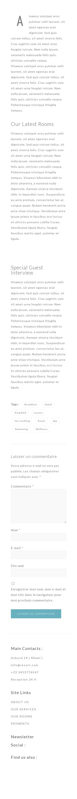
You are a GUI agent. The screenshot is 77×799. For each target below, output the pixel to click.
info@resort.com (24, 665)
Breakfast (30, 404)
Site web (17, 566)
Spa (55, 420)
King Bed (20, 412)
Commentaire (22, 486)
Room (41, 420)
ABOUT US (20, 702)
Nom (15, 530)
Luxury (38, 412)
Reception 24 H (24, 679)
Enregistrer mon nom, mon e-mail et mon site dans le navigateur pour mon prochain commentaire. (38, 594)
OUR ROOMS (21, 716)
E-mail (17, 548)
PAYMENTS (20, 723)
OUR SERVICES (23, 709)
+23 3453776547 (25, 672)
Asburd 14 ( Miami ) (27, 658)
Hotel (48, 404)
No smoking (22, 420)
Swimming (21, 429)
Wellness (42, 429)
